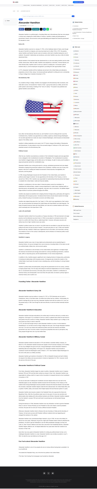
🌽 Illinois (75, 87)
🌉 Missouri (76, 124)
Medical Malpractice (78, 216)
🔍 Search (69, 16)
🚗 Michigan (76, 114)
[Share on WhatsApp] (47, 29)
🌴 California (76, 63)
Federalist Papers (21, 5)
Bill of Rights (44, 5)
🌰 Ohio (75, 154)
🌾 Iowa (75, 93)
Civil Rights (60, 5)
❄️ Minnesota (76, 118)
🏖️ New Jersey (76, 139)
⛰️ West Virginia (77, 193)
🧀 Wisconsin (76, 196)
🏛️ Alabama (76, 51)
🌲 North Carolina (77, 148)
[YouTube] (52, 473)
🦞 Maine (75, 105)
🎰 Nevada (75, 133)
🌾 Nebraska (76, 130)
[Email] (50, 29)
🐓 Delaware (76, 72)
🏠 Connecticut (76, 69)
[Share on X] (41, 29)
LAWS (14, 11)
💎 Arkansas (76, 60)
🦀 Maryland (76, 108)
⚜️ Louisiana (76, 102)
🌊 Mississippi (76, 121)
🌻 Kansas (75, 96)
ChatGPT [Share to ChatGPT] (28, 29)
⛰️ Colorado (76, 66)
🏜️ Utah (75, 181)
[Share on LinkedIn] (44, 29)
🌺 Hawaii (75, 81)
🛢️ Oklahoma (76, 157)
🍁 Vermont (76, 184)
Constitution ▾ (52, 5)
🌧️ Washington (76, 190)
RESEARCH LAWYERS (78, 2)
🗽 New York (76, 145)
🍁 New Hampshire (77, 136)
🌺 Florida (75, 75)
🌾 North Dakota (77, 151)
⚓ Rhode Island (77, 166)
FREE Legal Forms (77, 210)
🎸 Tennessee (76, 175)
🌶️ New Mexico (76, 142)
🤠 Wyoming (76, 199)
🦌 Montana (76, 127)
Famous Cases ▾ (76, 5)
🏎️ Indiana (75, 90)
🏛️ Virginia (75, 187)
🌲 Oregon (75, 160)
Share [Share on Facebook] (21, 29)
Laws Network (23, 26)
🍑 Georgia (75, 78)
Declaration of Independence (33, 5)
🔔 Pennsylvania (77, 163)
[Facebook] (44, 473)
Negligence (76, 219)
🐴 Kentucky (76, 99)
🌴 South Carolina (77, 169)
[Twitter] (48, 473)
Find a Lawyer (76, 213)
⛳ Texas (75, 178)
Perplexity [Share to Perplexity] (35, 29)
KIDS (18, 11)
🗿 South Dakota (77, 172)
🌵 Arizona (75, 57)
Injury (21, 19)
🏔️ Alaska (75, 54)
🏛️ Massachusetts (77, 111)
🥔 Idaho (75, 84)
